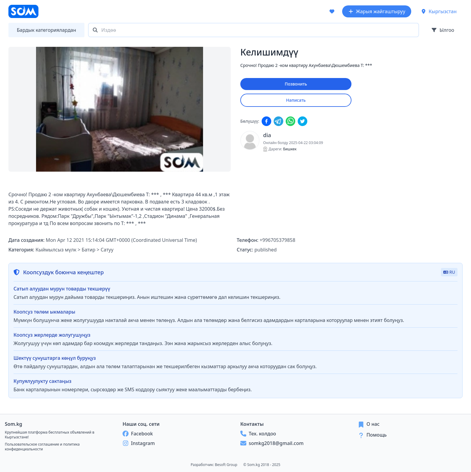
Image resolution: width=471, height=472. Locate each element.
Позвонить (296, 84)
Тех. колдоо (258, 433)
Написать (295, 100)
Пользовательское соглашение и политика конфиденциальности (42, 447)
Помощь (376, 434)
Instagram (139, 443)
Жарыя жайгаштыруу (376, 11)
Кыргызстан (439, 11)
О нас (373, 424)
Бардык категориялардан (46, 30)
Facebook (138, 433)
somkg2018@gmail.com (272, 443)
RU (449, 272)
